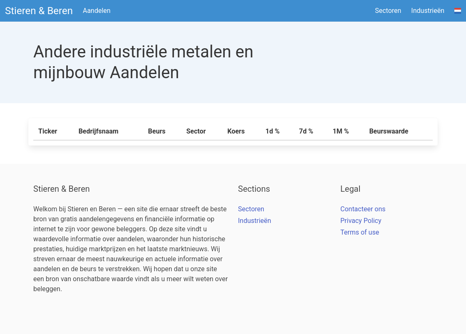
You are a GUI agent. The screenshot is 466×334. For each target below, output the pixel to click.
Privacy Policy (361, 221)
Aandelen (97, 11)
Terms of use (359, 232)
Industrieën (427, 11)
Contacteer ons (363, 209)
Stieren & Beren (39, 11)
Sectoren (388, 11)
